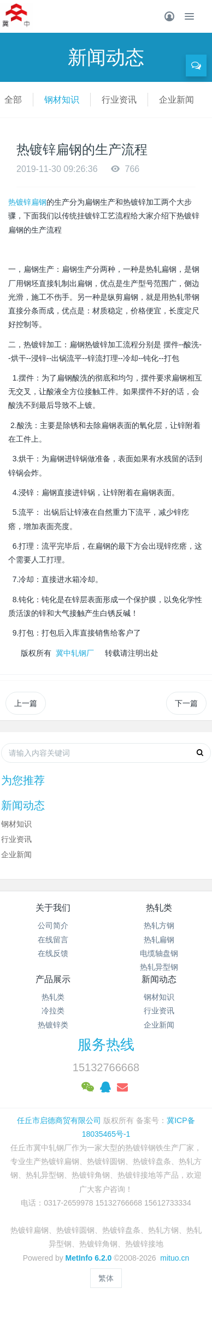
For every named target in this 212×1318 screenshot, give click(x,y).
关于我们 (53, 907)
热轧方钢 (159, 925)
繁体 (106, 1278)
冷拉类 (53, 1010)
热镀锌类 (53, 1024)
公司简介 (53, 925)
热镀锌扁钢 (27, 202)
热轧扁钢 (159, 939)
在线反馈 (53, 953)
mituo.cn (174, 1258)
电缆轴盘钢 (159, 953)
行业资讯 (119, 99)
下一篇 (186, 703)
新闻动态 (159, 979)
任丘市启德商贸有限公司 (59, 1120)
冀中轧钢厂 (75, 653)
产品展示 (53, 979)
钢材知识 (61, 99)
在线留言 (53, 939)
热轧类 (159, 907)
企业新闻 (176, 99)
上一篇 (25, 703)
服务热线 (106, 1044)
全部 (13, 99)
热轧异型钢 (159, 967)
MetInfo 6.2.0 (89, 1258)
